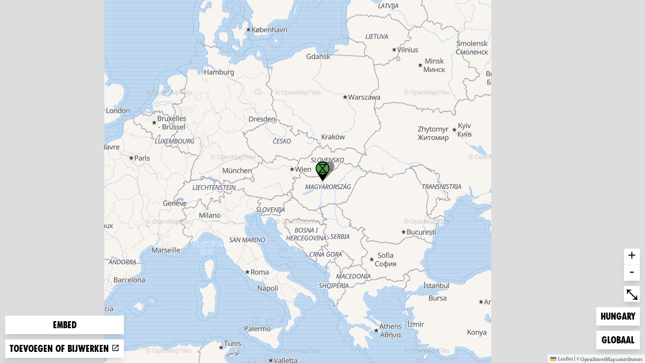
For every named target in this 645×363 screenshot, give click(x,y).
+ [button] (632, 257)
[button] (322, 171)
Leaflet (561, 358)
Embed (65, 325)
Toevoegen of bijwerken (64, 348)
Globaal (617, 339)
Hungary (617, 315)
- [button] (632, 273)
